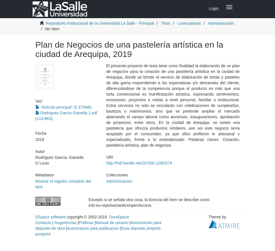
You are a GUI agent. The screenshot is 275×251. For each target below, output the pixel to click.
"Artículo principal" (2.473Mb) (63, 107)
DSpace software (50, 217)
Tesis (165, 23)
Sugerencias (65, 222)
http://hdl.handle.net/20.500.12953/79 (139, 163)
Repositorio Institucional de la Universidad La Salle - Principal (100, 23)
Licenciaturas (189, 23)
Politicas (86, 222)
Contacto (43, 222)
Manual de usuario (112, 222)
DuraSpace (119, 217)
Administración (221, 23)
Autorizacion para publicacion (93, 228)
